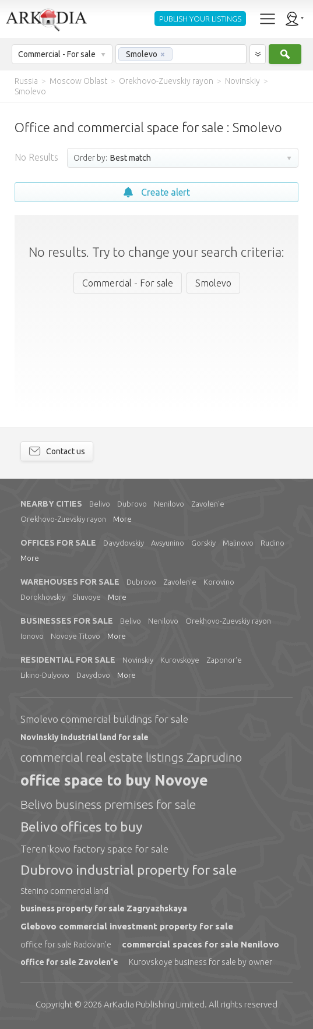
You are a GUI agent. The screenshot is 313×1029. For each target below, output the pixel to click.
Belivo (99, 504)
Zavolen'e (207, 504)
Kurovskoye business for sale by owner (200, 962)
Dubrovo (132, 504)
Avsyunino (167, 543)
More (122, 519)
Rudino (272, 543)
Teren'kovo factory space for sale (94, 848)
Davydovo (93, 675)
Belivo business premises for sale (108, 804)
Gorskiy (203, 543)
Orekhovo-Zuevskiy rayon (63, 519)
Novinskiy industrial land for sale (84, 737)
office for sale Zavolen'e (69, 962)
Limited (154, 1004)
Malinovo (238, 543)
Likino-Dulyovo (44, 675)
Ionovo (32, 636)
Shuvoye (86, 597)
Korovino (218, 582)
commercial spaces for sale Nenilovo (200, 944)
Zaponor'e (224, 660)
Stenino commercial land (64, 891)
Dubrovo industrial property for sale (128, 869)
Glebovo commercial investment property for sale (126, 926)
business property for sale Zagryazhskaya (103, 908)
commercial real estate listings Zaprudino (131, 757)
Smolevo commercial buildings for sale (104, 718)
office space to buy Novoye (114, 780)
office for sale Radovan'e (65, 944)
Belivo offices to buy (81, 826)
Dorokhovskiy (42, 597)
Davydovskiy (123, 543)
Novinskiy (137, 660)
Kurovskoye (179, 660)
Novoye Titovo (75, 636)
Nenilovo (169, 504)
